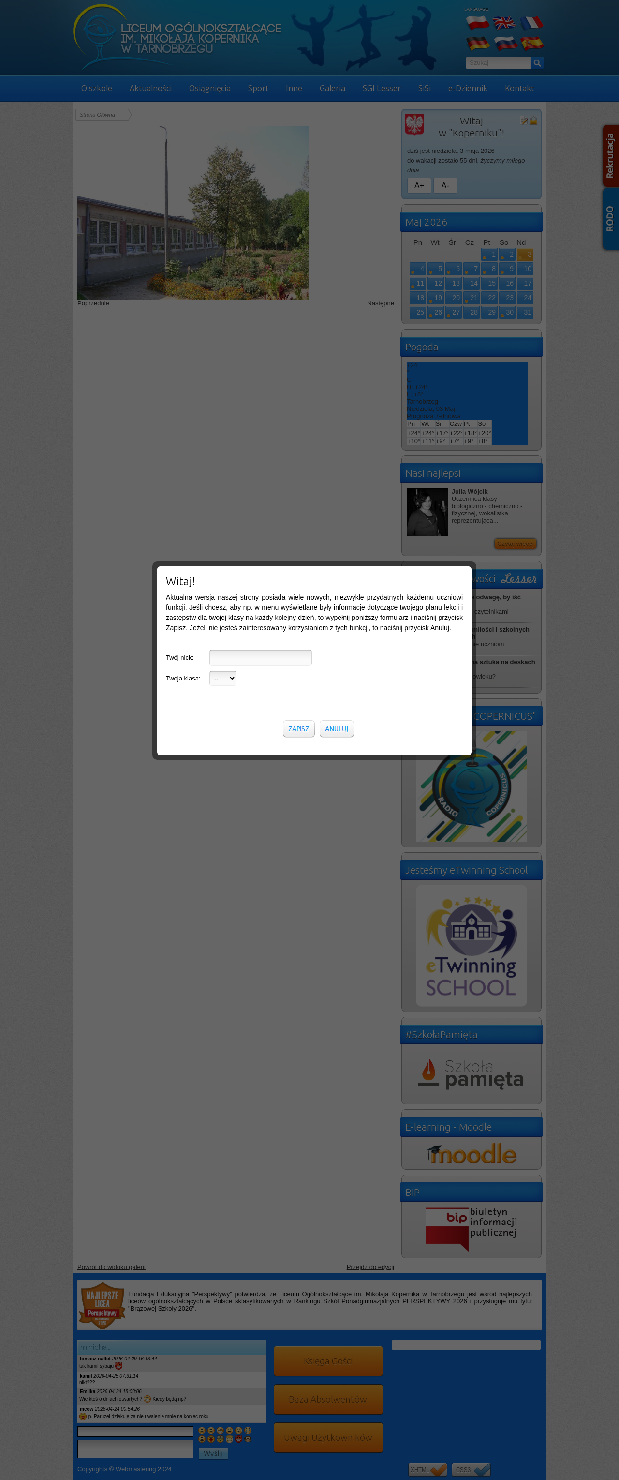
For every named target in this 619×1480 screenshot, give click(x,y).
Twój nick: (179, 278)
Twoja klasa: (183, 299)
